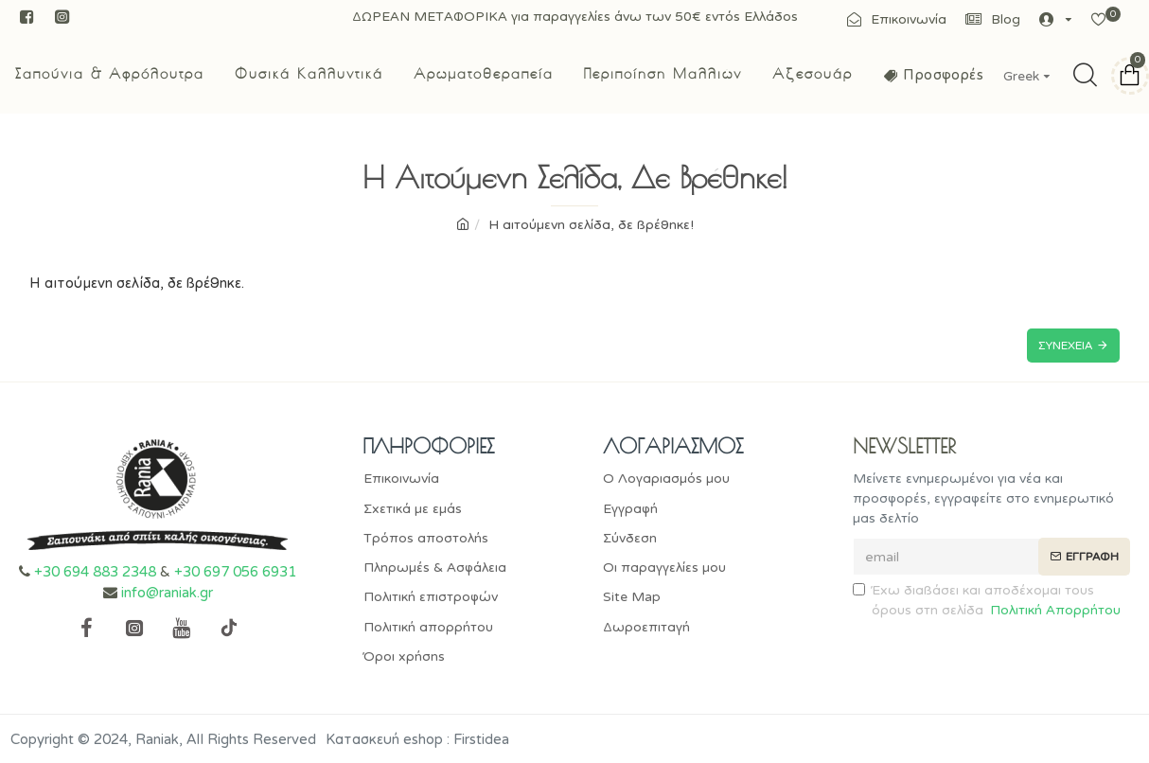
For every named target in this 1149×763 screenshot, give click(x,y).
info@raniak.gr (167, 593)
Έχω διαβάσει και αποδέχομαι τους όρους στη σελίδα (988, 602)
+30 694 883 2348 (95, 571)
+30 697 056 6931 (235, 571)
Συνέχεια (1065, 345)
